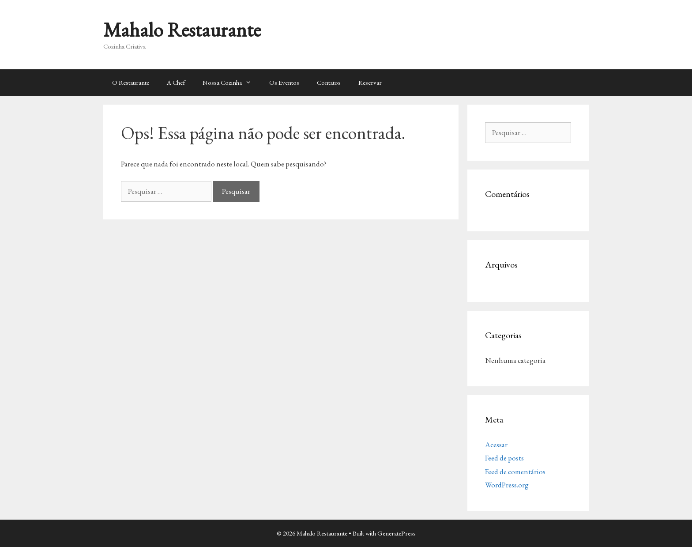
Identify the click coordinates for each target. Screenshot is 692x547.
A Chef (176, 82)
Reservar (370, 82)
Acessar (496, 444)
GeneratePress (396, 533)
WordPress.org (507, 485)
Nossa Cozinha (231, 82)
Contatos (329, 82)
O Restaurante (130, 82)
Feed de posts (504, 458)
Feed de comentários (515, 471)
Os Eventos (284, 82)
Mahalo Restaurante (182, 29)
